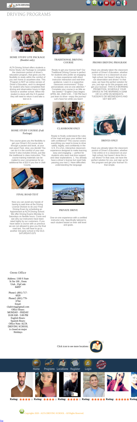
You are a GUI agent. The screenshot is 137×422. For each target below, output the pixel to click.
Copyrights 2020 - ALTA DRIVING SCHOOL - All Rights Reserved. (54, 413)
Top (1, 421)
